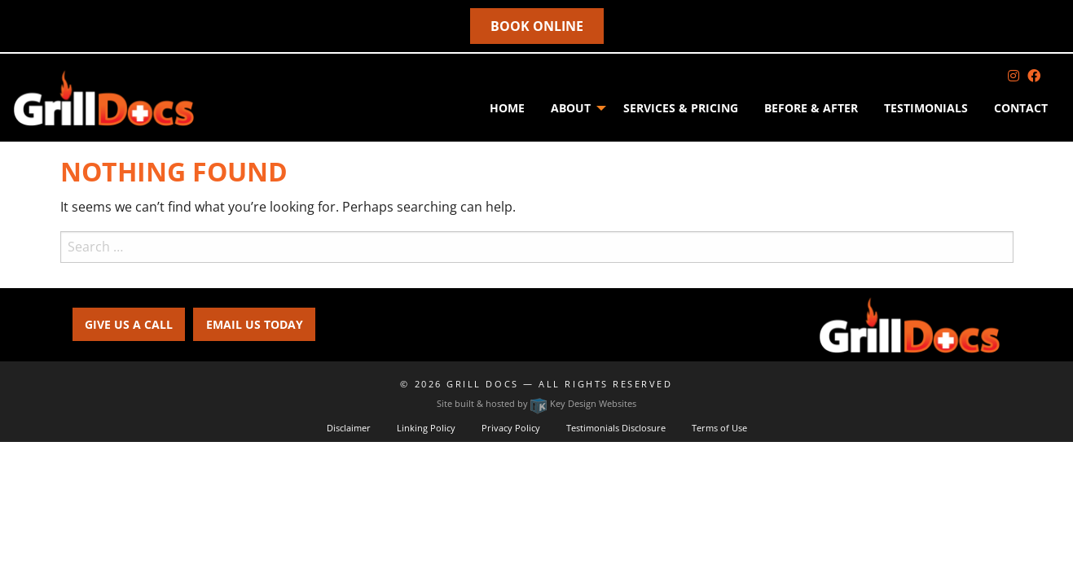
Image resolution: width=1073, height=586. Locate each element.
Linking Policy (426, 428)
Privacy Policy (511, 428)
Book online (536, 26)
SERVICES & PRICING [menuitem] (680, 108)
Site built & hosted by (536, 403)
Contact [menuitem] (1021, 108)
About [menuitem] (571, 108)
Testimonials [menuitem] (926, 108)
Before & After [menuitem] (811, 108)
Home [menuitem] (507, 108)
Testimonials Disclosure (616, 428)
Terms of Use (719, 428)
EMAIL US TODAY (254, 324)
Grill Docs (482, 384)
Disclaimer (349, 428)
